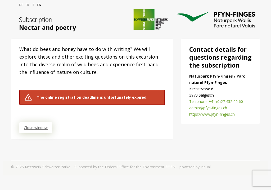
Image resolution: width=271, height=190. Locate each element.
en (39, 5)
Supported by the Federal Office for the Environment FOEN (124, 166)
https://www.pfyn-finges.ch (212, 114)
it (33, 5)
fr (27, 5)
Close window (36, 127)
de (21, 5)
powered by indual (195, 166)
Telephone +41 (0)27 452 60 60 (216, 101)
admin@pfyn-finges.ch (208, 107)
